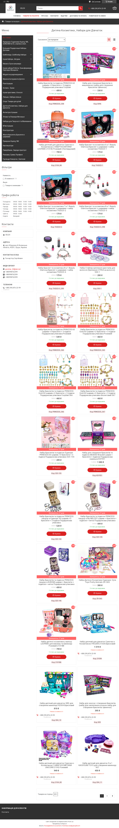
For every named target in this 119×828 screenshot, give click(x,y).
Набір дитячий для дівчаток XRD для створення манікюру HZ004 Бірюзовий (56, 704)
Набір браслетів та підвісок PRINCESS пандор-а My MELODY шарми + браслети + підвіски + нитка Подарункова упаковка (97, 518)
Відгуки (64, 16)
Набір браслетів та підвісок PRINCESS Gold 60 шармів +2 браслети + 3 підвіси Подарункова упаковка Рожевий (97, 331)
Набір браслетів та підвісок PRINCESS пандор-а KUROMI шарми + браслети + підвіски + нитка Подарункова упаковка (56, 582)
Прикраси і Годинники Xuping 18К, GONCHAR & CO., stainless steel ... (15, 43)
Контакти (54, 16)
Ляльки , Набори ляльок (12, 97)
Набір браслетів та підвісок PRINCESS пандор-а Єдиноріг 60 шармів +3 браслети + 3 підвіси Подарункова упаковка (56, 519)
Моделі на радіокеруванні (13, 74)
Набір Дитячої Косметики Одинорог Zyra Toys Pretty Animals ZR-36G (97, 581)
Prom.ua (70, 821)
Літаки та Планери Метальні (14, 117)
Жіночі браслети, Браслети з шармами (14, 136)
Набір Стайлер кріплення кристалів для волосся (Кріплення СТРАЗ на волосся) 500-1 (97, 270)
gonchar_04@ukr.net (13, 269)
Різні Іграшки (8, 83)
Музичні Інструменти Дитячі (14, 79)
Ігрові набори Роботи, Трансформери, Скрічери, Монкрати (17, 69)
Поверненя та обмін (97, 16)
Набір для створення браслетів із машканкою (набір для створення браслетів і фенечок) (97, 85)
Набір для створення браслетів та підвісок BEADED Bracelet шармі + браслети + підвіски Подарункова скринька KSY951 (97, 456)
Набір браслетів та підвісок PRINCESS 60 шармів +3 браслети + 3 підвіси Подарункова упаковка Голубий (56, 85)
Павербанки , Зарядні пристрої (14, 150)
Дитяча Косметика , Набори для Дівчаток (15, 107)
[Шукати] (81, 8)
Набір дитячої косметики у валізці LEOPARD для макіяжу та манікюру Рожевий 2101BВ (56, 644)
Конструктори (8, 130)
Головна (17, 16)
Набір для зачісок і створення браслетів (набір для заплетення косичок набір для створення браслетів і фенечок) (97, 705)
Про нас (44, 16)
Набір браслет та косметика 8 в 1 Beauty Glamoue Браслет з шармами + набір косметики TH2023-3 (97, 208)
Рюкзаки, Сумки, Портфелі (13, 155)
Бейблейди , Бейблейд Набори (14, 55)
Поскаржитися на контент (52, 826)
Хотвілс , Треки (8, 88)
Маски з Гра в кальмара (12, 64)
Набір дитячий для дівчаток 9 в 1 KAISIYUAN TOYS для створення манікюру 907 (97, 765)
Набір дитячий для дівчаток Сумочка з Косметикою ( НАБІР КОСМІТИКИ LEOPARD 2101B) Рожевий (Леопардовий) (56, 147)
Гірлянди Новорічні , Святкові (14, 159)
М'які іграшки (8, 126)
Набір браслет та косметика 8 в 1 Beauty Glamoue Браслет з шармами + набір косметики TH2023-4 (56, 270)
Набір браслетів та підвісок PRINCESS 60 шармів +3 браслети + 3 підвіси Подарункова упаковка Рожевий (56, 331)
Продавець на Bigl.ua (60, 824)
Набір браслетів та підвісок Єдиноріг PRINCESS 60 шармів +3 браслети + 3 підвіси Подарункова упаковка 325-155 (56, 455)
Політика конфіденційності (71, 826)
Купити (57, 98)
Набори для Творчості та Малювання (17, 121)
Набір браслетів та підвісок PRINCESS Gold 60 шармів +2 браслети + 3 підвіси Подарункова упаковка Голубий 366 (56, 393)
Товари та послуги (31, 16)
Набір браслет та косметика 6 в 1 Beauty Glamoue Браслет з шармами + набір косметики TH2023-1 (97, 147)
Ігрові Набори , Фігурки (11, 59)
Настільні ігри (8, 146)
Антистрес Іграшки (10, 112)
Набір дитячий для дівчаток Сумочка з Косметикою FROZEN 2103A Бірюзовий (97, 643)
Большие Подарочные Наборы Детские (14, 49)
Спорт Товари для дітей (12, 101)
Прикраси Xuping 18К (11, 141)
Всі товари (7, 37)
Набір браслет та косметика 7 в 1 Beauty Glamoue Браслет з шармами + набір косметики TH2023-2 (56, 208)
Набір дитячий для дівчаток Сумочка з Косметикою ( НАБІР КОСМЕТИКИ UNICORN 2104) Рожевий (56, 765)
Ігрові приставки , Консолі (12, 92)
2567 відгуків (96, 1)
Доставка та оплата (78, 16)
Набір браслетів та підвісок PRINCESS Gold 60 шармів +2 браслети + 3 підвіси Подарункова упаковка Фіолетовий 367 (97, 393)
